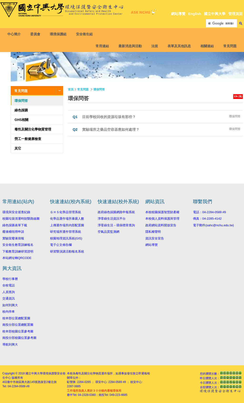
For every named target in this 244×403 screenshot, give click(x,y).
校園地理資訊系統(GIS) (66, 238)
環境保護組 (59, 34)
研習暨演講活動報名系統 (67, 251)
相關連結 (206, 46)
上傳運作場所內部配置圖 (67, 225)
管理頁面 (235, 14)
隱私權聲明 (153, 231)
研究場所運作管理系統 (65, 231)
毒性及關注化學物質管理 (33, 129)
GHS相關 (21, 120)
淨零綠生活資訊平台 (112, 218)
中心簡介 (15, 34)
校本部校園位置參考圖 (17, 331)
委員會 (36, 34)
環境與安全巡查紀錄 (16, 212)
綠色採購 (21, 110)
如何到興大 (10, 305)
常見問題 (229, 46)
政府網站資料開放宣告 (160, 225)
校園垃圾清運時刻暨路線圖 (21, 218)
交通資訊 (8, 298)
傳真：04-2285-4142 (207, 218)
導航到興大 (10, 344)
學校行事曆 (10, 279)
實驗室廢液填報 (13, 238)
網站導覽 (178, 14)
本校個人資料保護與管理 (162, 218)
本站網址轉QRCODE (16, 258)
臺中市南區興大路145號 (22, 382)
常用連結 (101, 46)
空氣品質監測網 (108, 231)
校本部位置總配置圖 (16, 318)
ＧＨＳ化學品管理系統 (65, 212)
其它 (18, 148)
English (194, 14)
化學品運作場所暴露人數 (67, 218)
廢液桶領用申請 (13, 231)
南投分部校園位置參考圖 (19, 338)
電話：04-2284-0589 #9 (209, 212)
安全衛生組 (85, 34)
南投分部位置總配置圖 (17, 324)
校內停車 (8, 311)
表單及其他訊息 (178, 46)
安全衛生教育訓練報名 (17, 245)
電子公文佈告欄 (61, 245)
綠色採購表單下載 (14, 225)
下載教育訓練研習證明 (17, 251)
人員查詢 (8, 292)
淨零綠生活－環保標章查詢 (116, 225)
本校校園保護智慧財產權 (162, 212)
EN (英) (238, 96)
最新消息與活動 (129, 46)
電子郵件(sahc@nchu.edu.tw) (213, 225)
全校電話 (8, 285)
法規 (153, 46)
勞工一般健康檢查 (28, 139)
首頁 (71, 89)
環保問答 (21, 101)
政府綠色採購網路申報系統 (116, 212)
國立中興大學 (214, 14)
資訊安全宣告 (154, 238)
